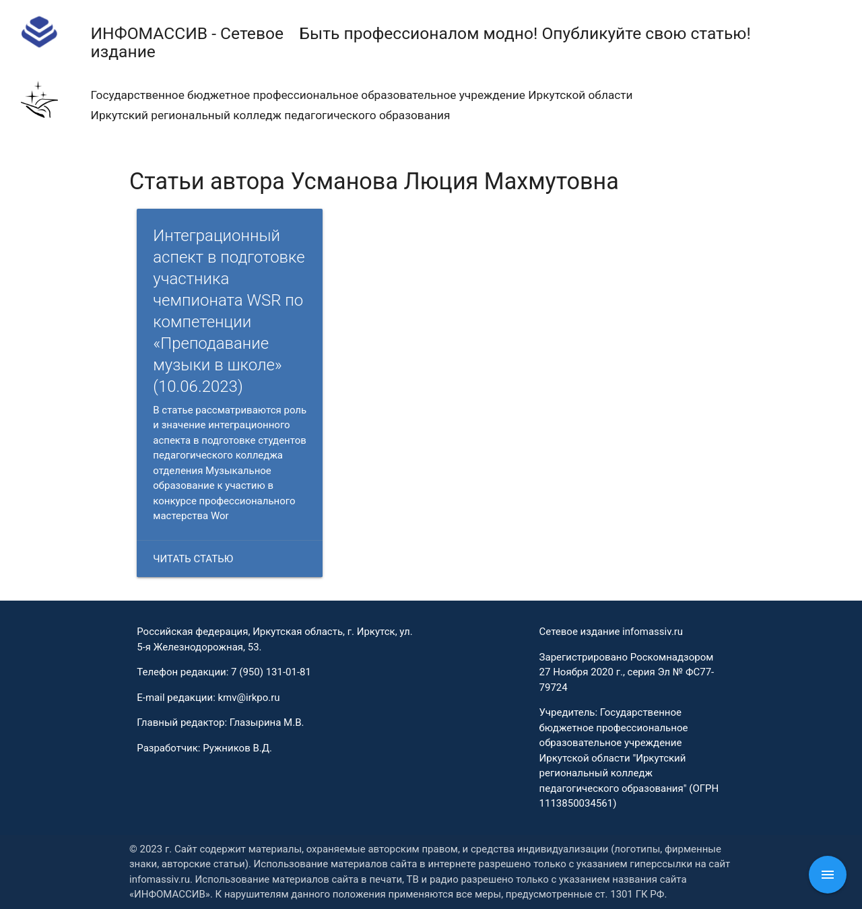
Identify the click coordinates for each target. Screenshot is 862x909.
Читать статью (193, 559)
